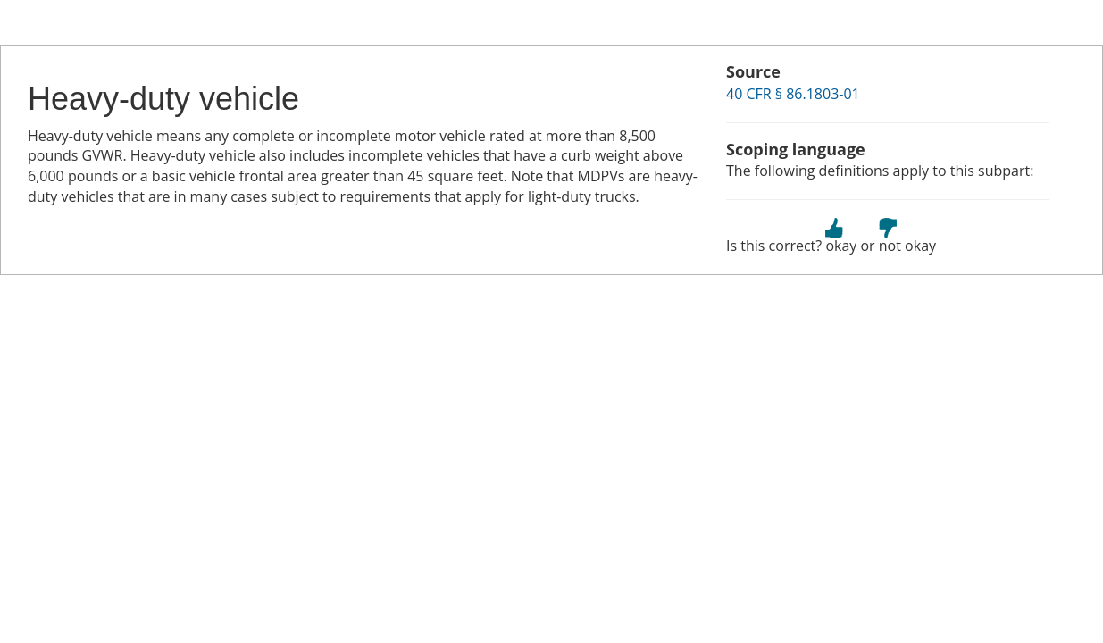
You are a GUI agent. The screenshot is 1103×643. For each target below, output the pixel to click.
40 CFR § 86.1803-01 (793, 94)
